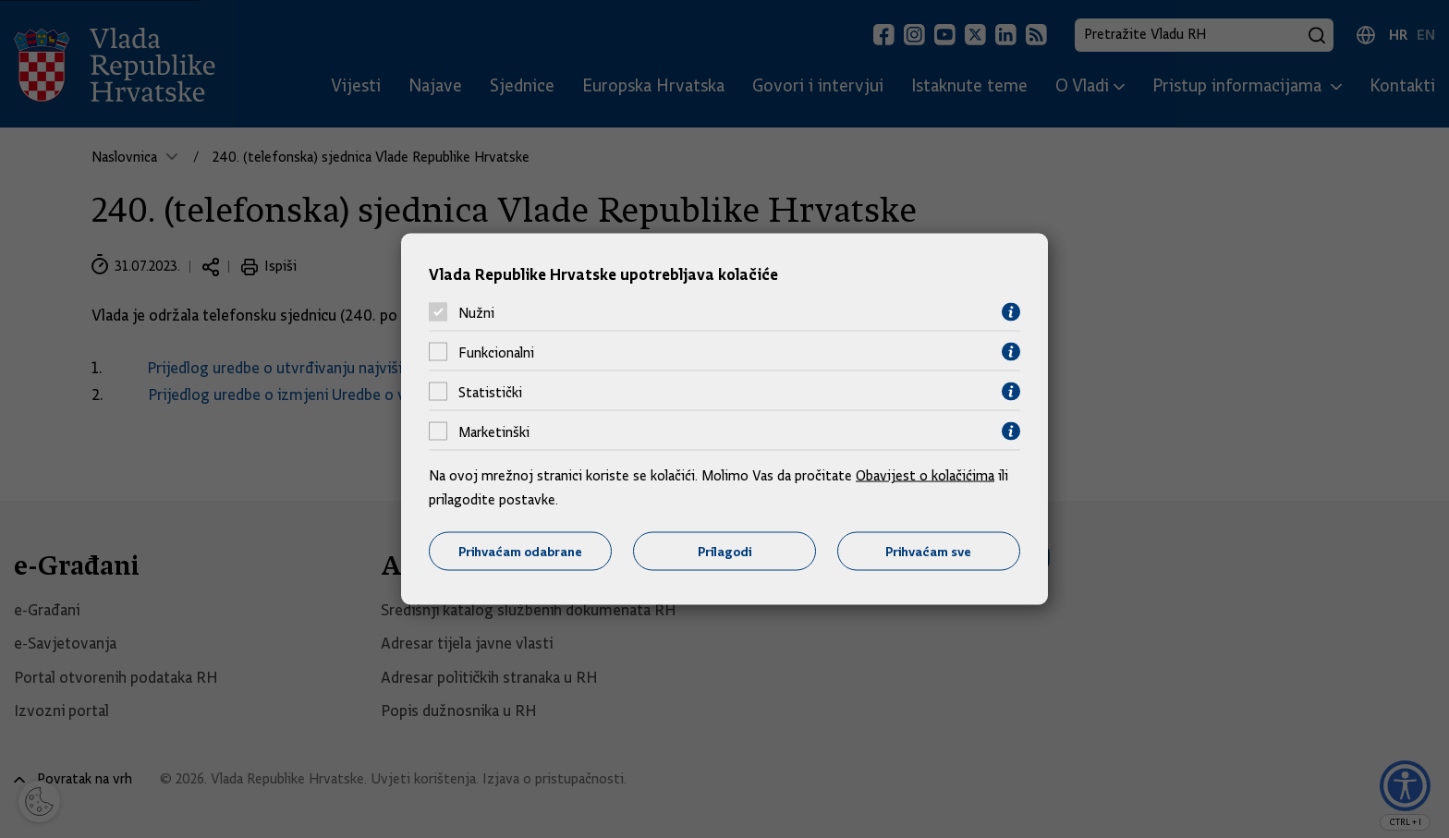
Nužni (476, 312)
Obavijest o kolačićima (925, 476)
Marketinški (494, 431)
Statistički (490, 391)
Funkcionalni (496, 352)
